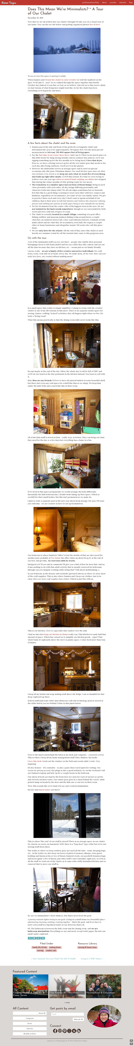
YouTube (113, 2)
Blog (130, 2)
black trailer (44, 790)
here (92, 24)
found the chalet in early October (61, 80)
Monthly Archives (30, 1034)
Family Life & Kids (40, 947)
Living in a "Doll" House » (92, 959)
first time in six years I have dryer (54, 155)
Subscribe (78, 1019)
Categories (30, 1018)
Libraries (30, 1029)
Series (30, 1023)
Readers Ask (51, 951)
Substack (122, 2)
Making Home (55, 947)
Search (42, 1013)
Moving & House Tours (87, 947)
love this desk (35, 761)
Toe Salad (55, 558)
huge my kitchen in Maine (56, 634)
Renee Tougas (9, 2)
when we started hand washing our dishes (75, 179)
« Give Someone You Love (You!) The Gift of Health (53, 959)
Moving (40, 951)
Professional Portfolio (90, 2)
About (104, 2)
